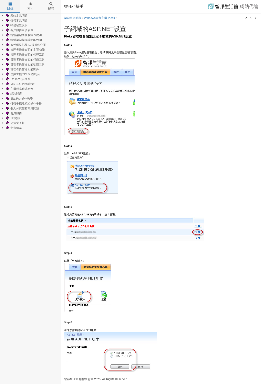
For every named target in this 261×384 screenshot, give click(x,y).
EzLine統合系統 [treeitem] (18, 79)
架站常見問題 (72, 18)
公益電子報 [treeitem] (15, 123)
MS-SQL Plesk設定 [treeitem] (20, 83)
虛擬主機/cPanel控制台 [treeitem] (22, 74)
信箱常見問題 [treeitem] (16, 20)
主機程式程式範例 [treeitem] (19, 88)
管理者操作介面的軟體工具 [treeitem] (25, 64)
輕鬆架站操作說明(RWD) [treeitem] (23, 39)
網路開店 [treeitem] (13, 93)
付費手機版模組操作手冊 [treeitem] (23, 103)
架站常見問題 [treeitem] (16, 15)
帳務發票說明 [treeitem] (16, 25)
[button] (246, 18)
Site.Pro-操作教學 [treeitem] (19, 98)
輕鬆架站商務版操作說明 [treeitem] (23, 35)
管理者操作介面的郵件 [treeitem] (22, 69)
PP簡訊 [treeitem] (12, 118)
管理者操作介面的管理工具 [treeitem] (25, 54)
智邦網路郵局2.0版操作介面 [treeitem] (25, 44)
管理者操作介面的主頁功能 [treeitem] (25, 49)
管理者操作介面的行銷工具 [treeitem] (25, 59)
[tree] (30, 71)
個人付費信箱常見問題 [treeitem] (22, 108)
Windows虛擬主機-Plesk (99, 18)
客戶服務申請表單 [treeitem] (19, 30)
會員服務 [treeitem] (13, 113)
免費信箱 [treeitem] (13, 127)
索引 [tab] (30, 6)
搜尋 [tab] (51, 6)
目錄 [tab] (10, 6)
